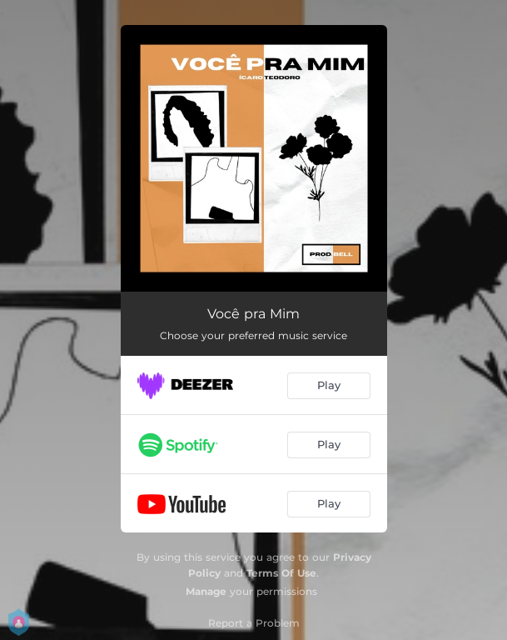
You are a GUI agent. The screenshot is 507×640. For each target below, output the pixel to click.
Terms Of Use (281, 573)
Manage (206, 591)
